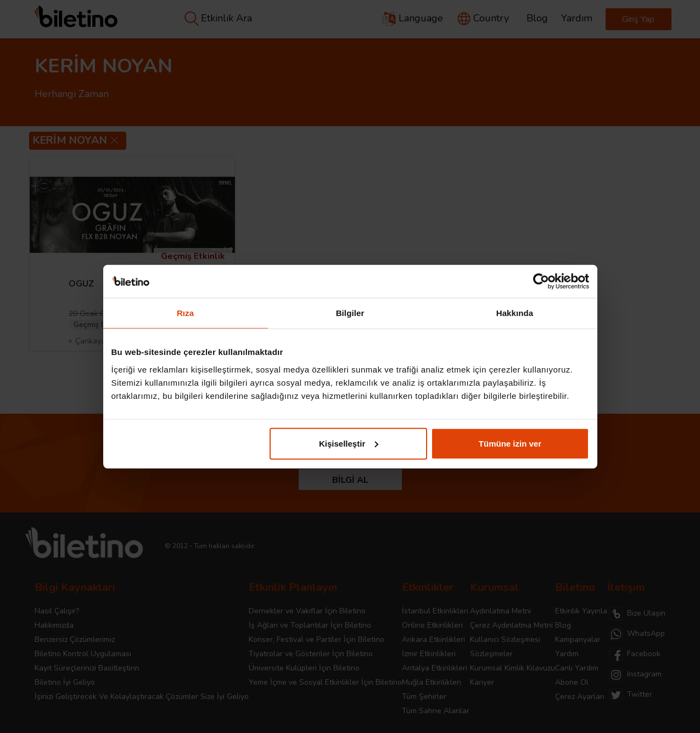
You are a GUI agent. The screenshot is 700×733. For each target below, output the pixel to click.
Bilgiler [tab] (350, 313)
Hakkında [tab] (515, 313)
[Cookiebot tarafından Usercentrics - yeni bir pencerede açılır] (541, 281)
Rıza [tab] (185, 313)
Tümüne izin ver (510, 443)
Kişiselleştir (348, 443)
